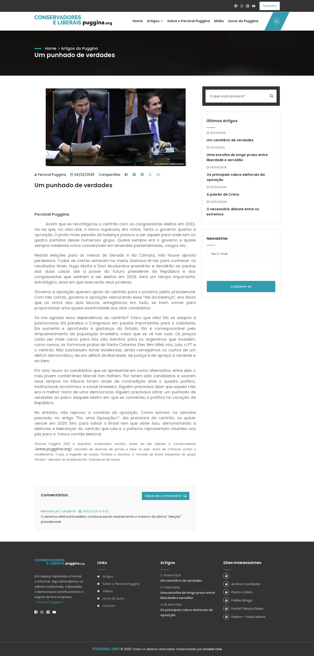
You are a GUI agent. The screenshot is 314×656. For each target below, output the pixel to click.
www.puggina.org (53, 448)
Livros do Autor (114, 598)
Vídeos (108, 591)
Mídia (219, 21)
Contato (269, 6)
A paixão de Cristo (223, 194)
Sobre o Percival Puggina (188, 21)
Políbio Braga (237, 600)
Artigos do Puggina (79, 48)
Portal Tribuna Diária (243, 608)
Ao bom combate (241, 583)
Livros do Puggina (243, 21)
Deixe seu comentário (166, 495)
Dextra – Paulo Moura (244, 616)
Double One (212, 649)
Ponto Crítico (238, 592)
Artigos (153, 21)
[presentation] (239, 269)
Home (137, 21)
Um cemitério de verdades (230, 139)
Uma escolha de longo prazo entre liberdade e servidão (237, 157)
